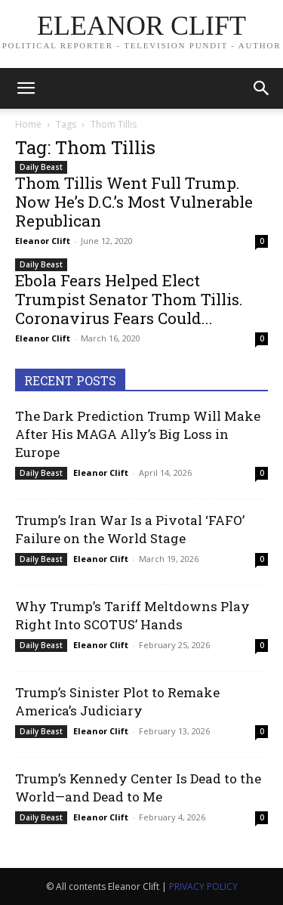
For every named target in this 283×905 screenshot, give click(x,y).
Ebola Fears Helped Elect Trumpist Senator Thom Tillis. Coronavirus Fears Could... (129, 299)
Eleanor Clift (42, 240)
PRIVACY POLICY (203, 886)
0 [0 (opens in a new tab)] (262, 241)
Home (28, 124)
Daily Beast (41, 167)
